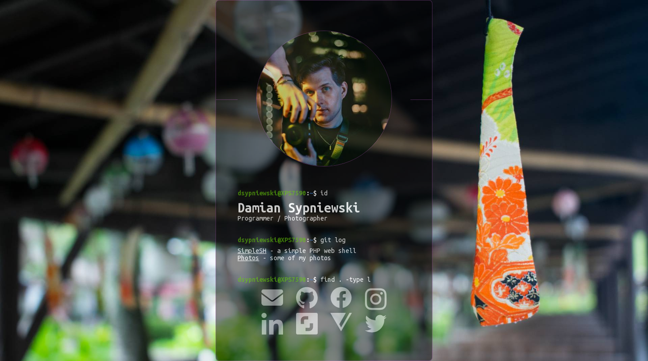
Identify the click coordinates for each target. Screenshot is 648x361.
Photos (248, 258)
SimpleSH (252, 250)
